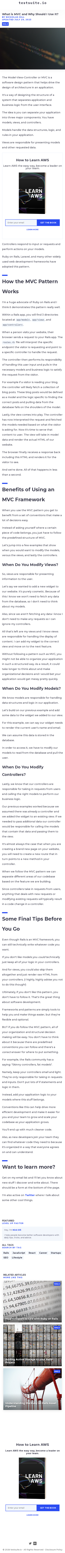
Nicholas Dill (15, 17)
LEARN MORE (32, 229)
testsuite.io (16, 1549)
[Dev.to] (35, 1543)
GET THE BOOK (48, 222)
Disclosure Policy (53, 1549)
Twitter (30, 1195)
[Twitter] (30, 1543)
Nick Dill (17, 1230)
